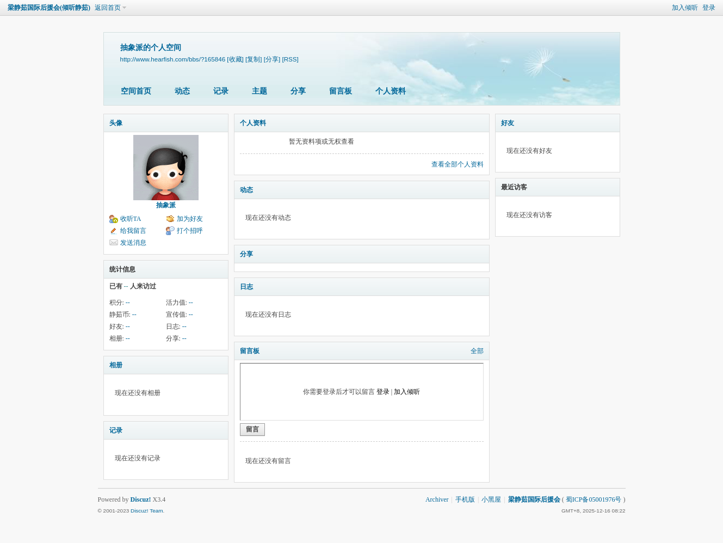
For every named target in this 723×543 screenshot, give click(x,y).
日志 (246, 287)
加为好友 (190, 219)
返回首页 (108, 7)
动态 (182, 91)
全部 (477, 351)
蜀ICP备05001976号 (594, 499)
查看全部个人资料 (457, 164)
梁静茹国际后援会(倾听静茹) (49, 7)
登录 (708, 7)
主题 (259, 91)
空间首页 (136, 91)
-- (128, 302)
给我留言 (133, 231)
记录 (220, 91)
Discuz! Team (147, 511)
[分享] (272, 59)
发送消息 (133, 242)
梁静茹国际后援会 (534, 499)
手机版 (465, 499)
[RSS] (290, 59)
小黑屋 (491, 499)
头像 (115, 123)
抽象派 (166, 205)
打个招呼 (190, 231)
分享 (298, 91)
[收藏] (235, 59)
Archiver (437, 499)
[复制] (253, 59)
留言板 (340, 91)
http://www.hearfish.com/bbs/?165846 (173, 59)
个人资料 (390, 91)
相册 (115, 365)
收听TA (130, 219)
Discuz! (141, 499)
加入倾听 (685, 7)
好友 (507, 123)
